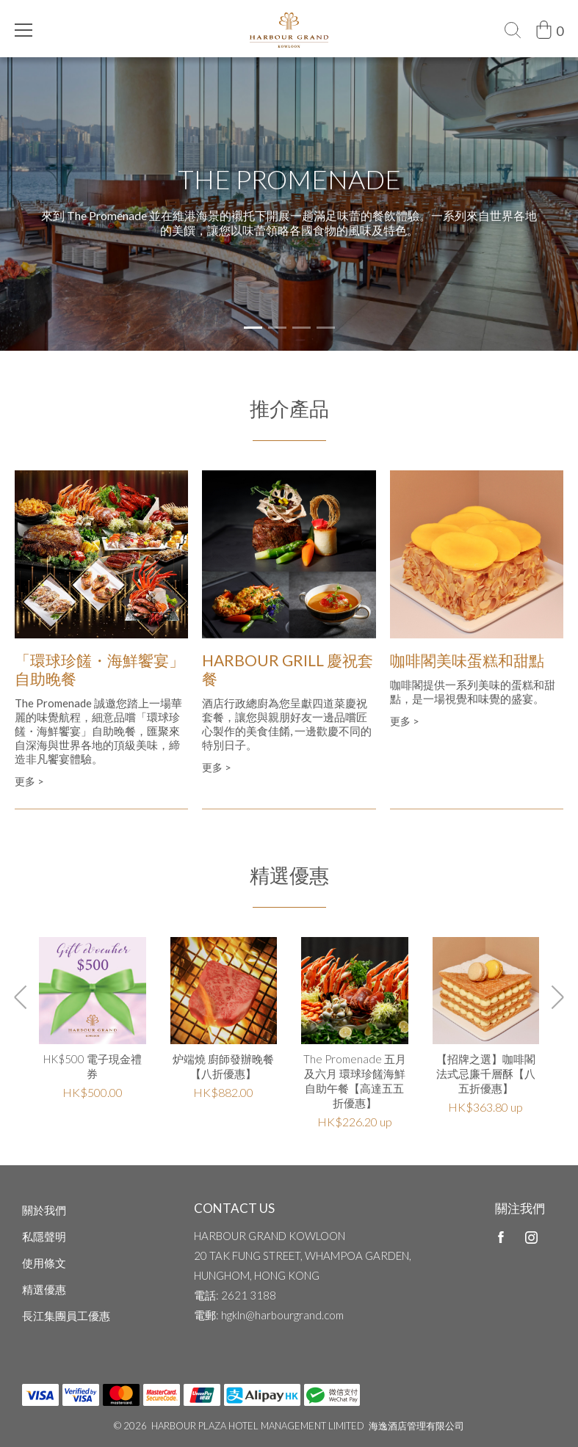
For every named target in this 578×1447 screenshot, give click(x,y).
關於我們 (44, 1210)
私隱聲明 (44, 1236)
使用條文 (44, 1262)
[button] (253, 328)
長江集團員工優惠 (66, 1315)
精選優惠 (44, 1289)
